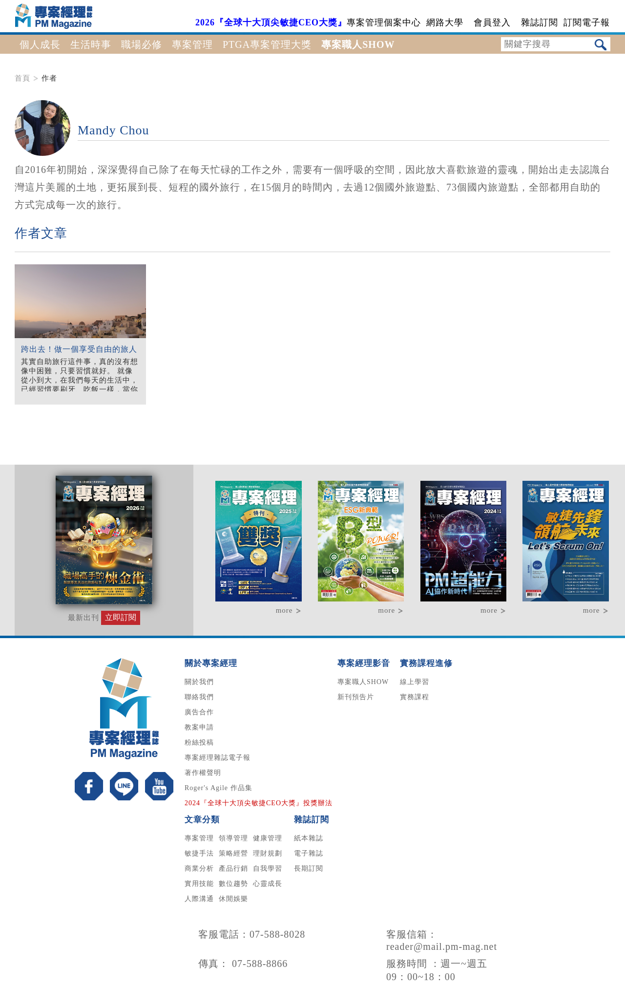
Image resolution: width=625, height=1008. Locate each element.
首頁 (22, 78)
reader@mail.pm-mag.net (441, 946)
